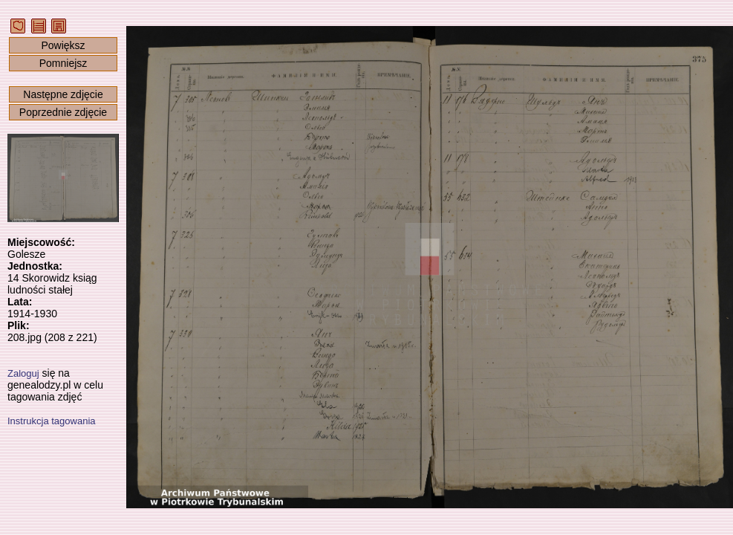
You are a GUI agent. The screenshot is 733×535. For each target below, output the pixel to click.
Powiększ (63, 45)
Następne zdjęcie (62, 94)
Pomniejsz (63, 63)
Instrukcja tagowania (51, 421)
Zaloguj (23, 373)
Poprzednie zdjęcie (63, 112)
